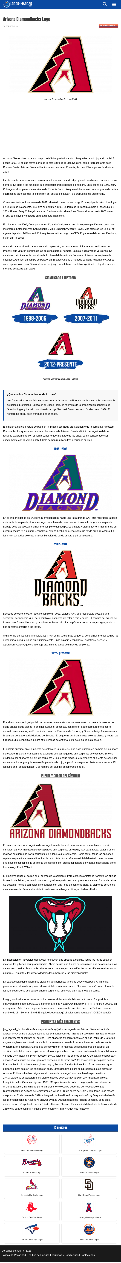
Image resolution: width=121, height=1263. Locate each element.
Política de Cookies (38, 1256)
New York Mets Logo (89, 1240)
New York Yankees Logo (32, 1151)
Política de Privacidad (14, 1256)
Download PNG (108, 27)
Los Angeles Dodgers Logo (89, 1151)
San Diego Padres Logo (89, 1196)
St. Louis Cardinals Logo (32, 1196)
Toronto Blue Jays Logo (32, 1240)
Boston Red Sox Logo (32, 1218)
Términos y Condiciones (65, 1256)
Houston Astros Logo (89, 1173)
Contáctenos (88, 1256)
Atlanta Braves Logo (32, 1173)
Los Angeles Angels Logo (89, 1218)
